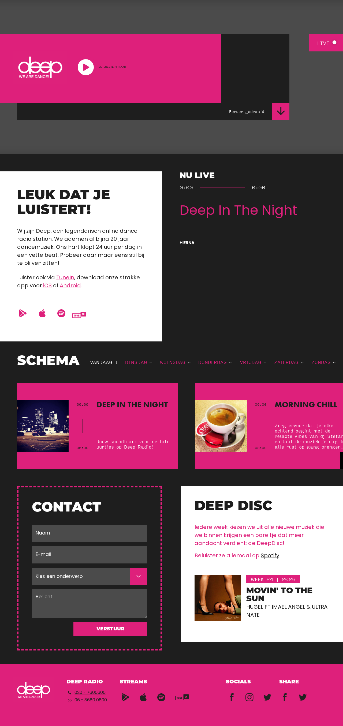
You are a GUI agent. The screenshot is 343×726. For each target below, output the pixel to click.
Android (70, 286)
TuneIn (65, 278)
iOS (47, 286)
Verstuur (110, 629)
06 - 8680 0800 (90, 700)
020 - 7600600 (90, 693)
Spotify (270, 556)
